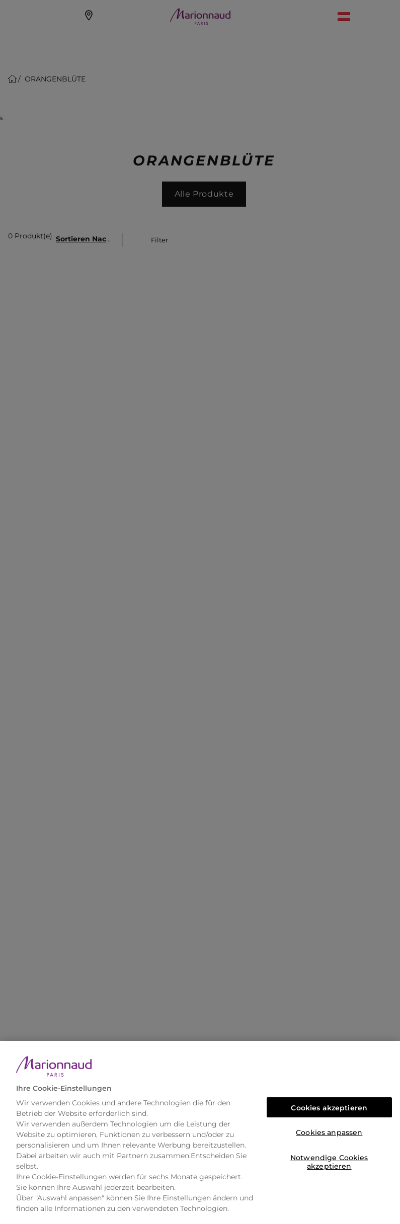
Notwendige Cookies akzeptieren (329, 1160)
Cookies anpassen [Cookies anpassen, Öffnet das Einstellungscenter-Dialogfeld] (329, 1132)
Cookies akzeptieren (329, 1107)
